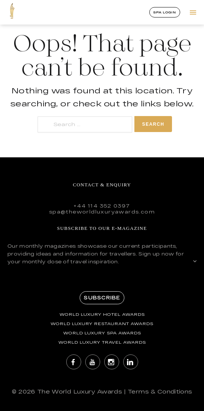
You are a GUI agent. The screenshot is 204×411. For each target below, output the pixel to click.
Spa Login (164, 12)
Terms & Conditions (160, 391)
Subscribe (102, 297)
